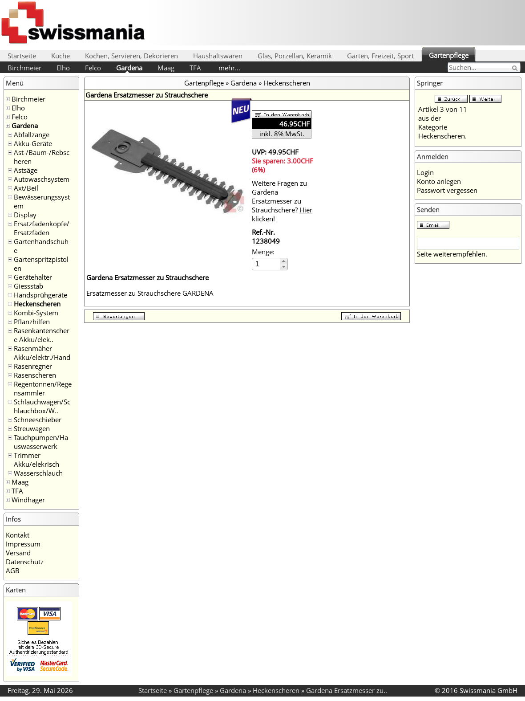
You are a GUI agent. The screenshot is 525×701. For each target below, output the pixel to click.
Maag (166, 67)
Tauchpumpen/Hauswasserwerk (41, 442)
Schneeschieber (37, 419)
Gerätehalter (33, 277)
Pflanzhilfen (32, 321)
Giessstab (28, 285)
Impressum (23, 543)
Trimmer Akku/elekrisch (36, 460)
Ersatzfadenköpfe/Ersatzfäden (41, 228)
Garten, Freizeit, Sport (380, 55)
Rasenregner (33, 366)
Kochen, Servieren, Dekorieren (131, 55)
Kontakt (17, 534)
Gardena (129, 67)
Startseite (22, 55)
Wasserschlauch (38, 473)
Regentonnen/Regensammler (43, 388)
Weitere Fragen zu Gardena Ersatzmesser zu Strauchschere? (282, 201)
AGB (13, 570)
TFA (195, 67)
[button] (283, 261)
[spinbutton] (266, 264)
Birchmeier (24, 67)
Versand (18, 552)
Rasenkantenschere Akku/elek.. (41, 335)
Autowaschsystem (41, 179)
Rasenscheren (35, 375)
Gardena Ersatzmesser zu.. (346, 690)
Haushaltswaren (217, 55)
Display (25, 214)
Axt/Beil (26, 187)
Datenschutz (25, 561)
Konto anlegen (439, 181)
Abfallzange (31, 134)
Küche (60, 55)
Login (425, 172)
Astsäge (25, 170)
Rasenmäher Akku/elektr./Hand (42, 353)
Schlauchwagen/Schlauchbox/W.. (42, 406)
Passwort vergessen (447, 190)
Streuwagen (32, 428)
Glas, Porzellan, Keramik (295, 55)
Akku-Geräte (33, 143)
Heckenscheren (37, 303)
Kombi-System (36, 312)
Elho (63, 67)
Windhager (28, 499)
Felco (93, 67)
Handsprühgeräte (40, 294)
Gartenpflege (448, 55)
